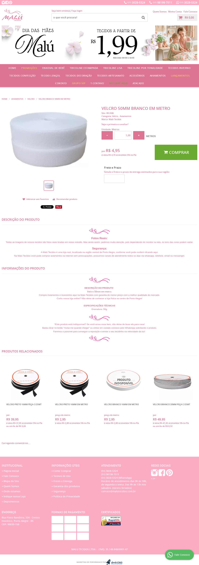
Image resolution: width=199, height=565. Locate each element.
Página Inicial (11, 471)
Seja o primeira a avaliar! (115, 124)
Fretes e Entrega (62, 481)
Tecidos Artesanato (110, 75)
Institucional (12, 465)
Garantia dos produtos (66, 486)
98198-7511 (162, 2)
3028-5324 (136, 2)
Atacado (138, 83)
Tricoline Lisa (112, 68)
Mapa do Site (11, 481)
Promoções (29, 68)
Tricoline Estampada (84, 68)
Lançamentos (180, 75)
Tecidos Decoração (78, 75)
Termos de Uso (62, 476)
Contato (61, 83)
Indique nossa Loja (15, 496)
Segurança (59, 491)
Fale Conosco (190, 11)
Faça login (76, 10)
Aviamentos (158, 75)
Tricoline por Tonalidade (145, 68)
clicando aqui (151, 252)
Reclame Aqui (118, 83)
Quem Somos (160, 11)
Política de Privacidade (66, 496)
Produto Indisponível (124, 382)
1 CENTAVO (97, 83)
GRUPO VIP (79, 83)
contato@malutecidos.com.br (118, 491)
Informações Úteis (66, 465)
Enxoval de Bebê (53, 68)
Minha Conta (175, 11)
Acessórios (137, 75)
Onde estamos (12, 491)
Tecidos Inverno (179, 68)
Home (12, 68)
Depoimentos (11, 501)
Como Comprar (62, 471)
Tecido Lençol (51, 75)
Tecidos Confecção (22, 75)
